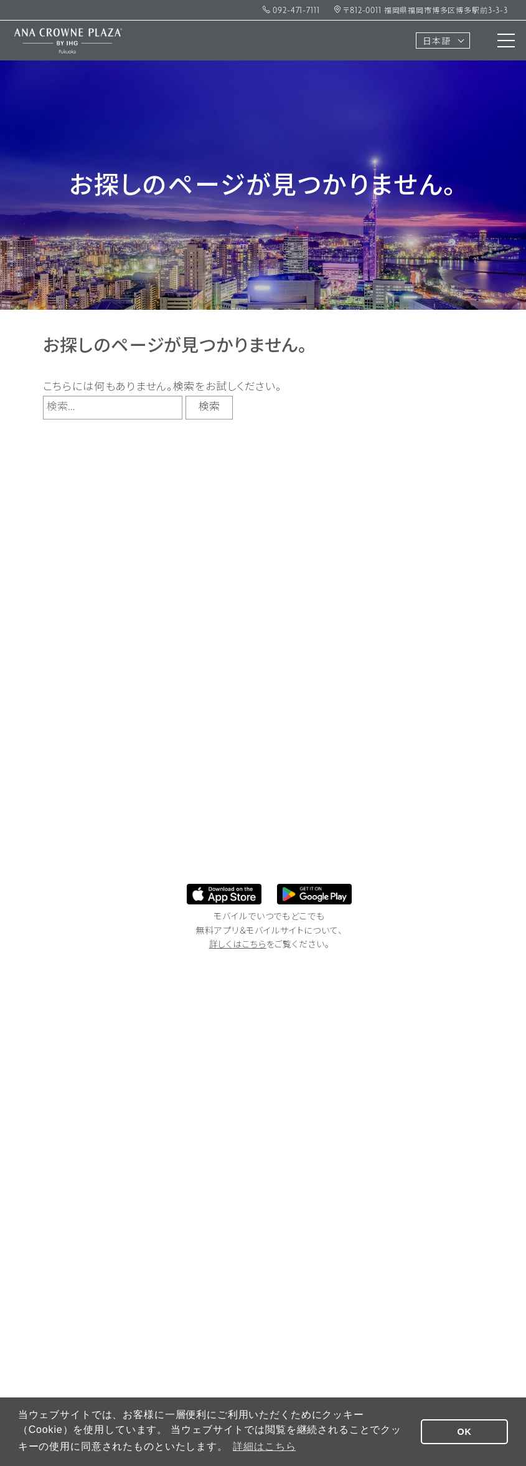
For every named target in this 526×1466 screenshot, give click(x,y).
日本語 (437, 42)
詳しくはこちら (237, 944)
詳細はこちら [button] (264, 1446)
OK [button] (465, 1432)
